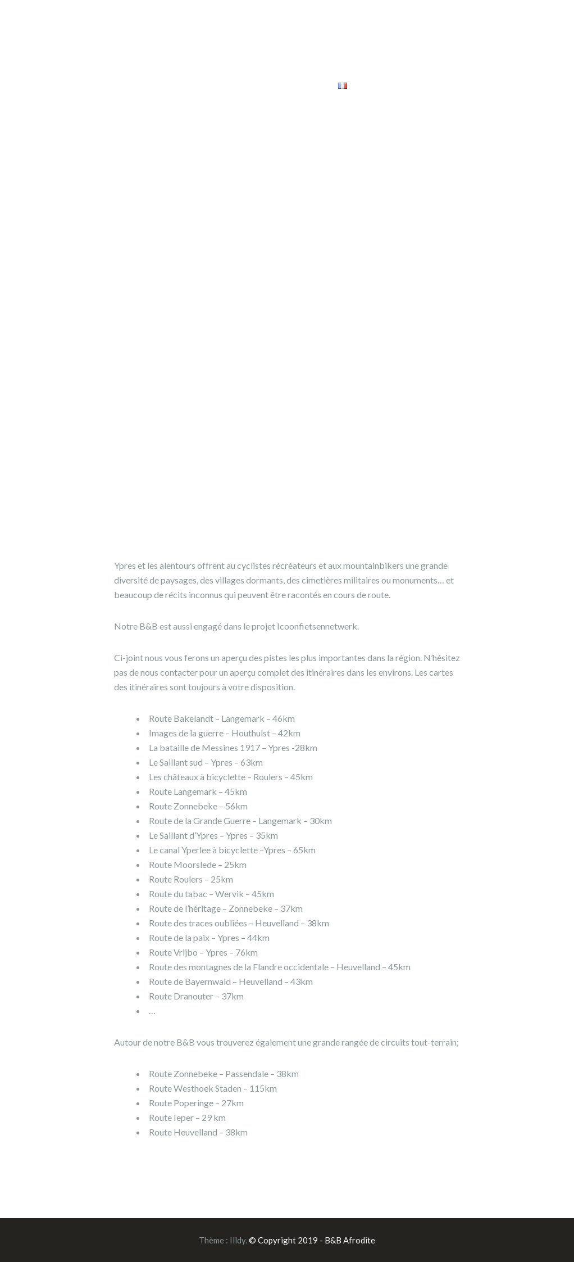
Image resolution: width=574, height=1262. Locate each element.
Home (217, 33)
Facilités (278, 33)
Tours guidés (354, 33)
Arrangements (433, 33)
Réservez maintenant (271, 84)
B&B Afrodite (87, 57)
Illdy (237, 1240)
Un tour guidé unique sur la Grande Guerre (314, 62)
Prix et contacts (458, 62)
